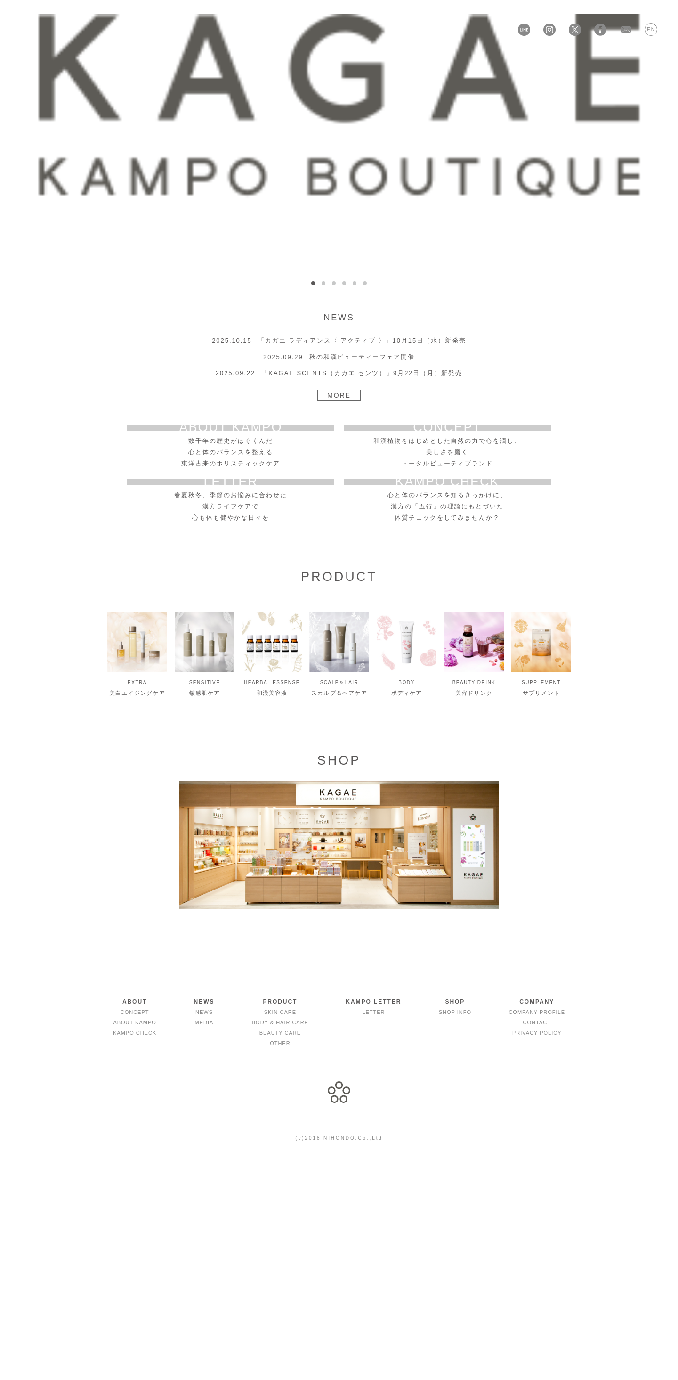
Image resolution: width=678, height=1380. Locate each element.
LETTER (373, 1237)
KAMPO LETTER (355, 61)
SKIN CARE (280, 1237)
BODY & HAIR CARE (280, 1247)
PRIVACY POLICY (537, 1258)
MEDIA (204, 1247)
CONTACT (537, 1247)
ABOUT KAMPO (134, 1247)
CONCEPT (135, 1237)
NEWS (204, 1237)
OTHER (280, 1268)
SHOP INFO (455, 1237)
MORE (339, 395)
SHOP (415, 61)
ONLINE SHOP (472, 61)
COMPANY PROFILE (536, 1237)
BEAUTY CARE (280, 1258)
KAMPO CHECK (134, 1258)
